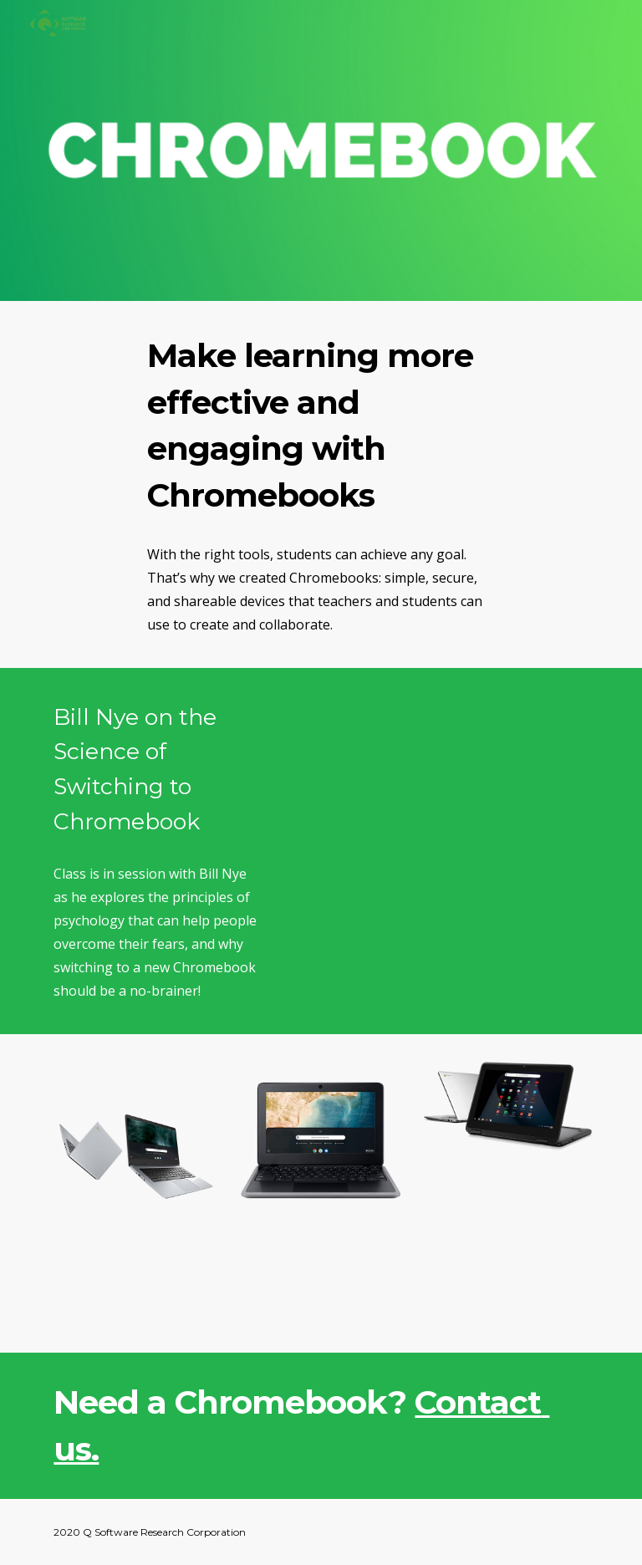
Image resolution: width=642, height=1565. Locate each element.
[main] (320, 426)
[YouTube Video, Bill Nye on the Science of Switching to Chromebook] (437, 771)
